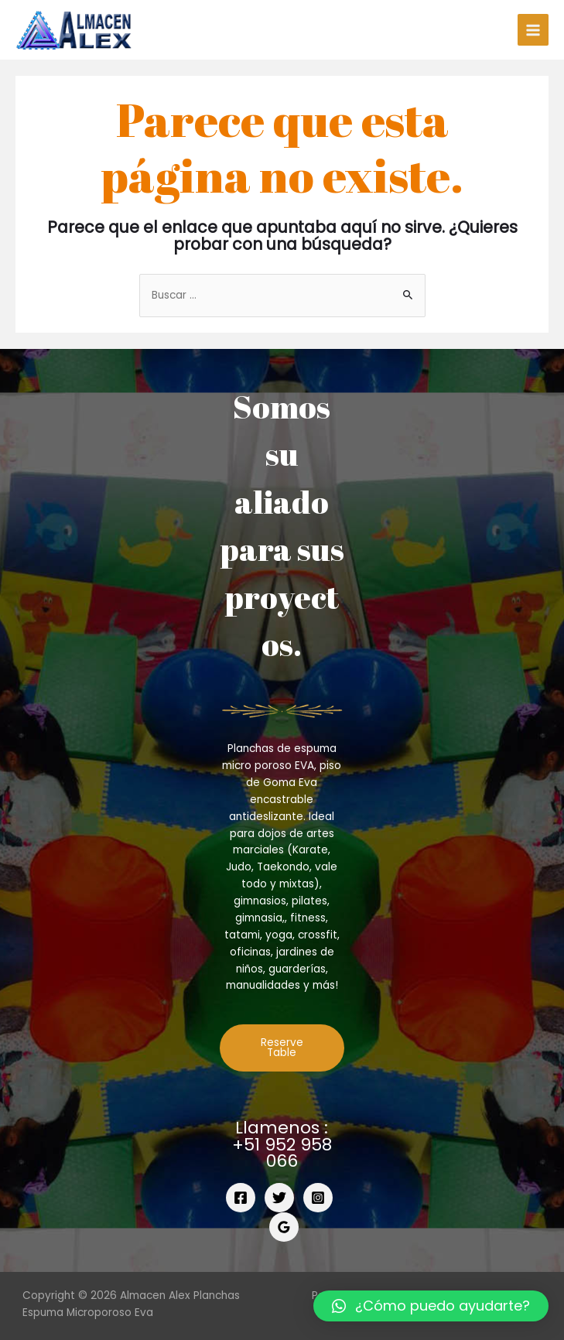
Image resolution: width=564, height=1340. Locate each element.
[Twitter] (279, 1197)
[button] (431, 1305)
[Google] (284, 1227)
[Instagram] (318, 1197)
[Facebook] (240, 1197)
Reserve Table (282, 1048)
